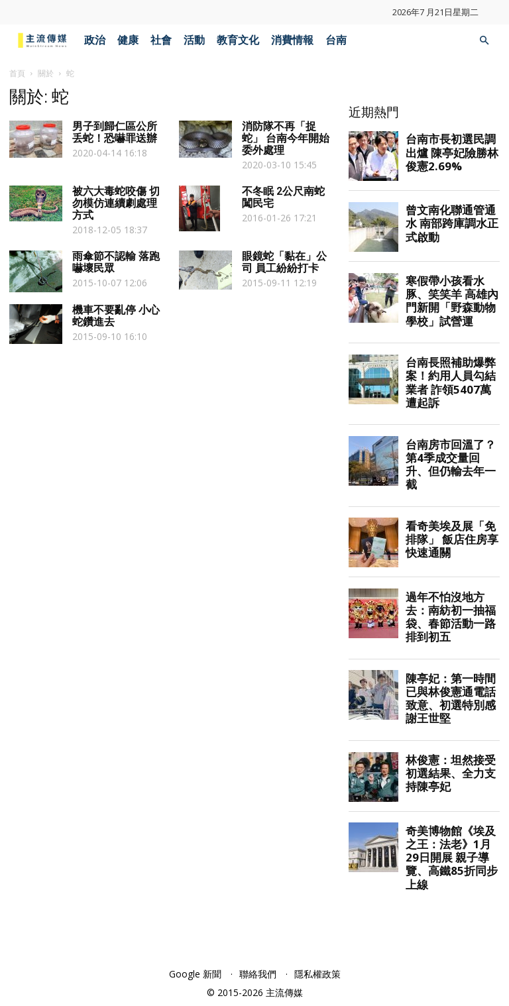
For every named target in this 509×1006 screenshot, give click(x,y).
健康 (128, 40)
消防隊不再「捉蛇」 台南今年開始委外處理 (285, 138)
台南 (336, 40)
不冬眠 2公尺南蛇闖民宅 (283, 197)
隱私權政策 (317, 974)
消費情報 (292, 40)
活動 (194, 40)
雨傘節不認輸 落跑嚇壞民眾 (116, 262)
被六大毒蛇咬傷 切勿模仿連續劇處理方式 (116, 203)
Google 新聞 (195, 974)
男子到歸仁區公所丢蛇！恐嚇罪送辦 (114, 132)
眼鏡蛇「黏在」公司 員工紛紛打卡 (284, 262)
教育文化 (238, 40)
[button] (484, 40)
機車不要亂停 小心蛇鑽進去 (116, 316)
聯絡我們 (257, 974)
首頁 (17, 73)
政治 (94, 40)
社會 (161, 40)
